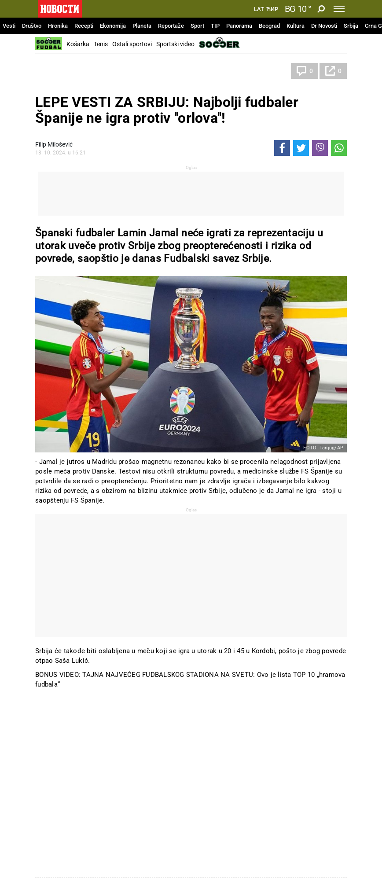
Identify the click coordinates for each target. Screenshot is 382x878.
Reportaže (171, 25)
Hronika (58, 25)
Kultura (295, 25)
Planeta (141, 25)
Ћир (272, 9)
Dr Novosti (324, 25)
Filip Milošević (54, 144)
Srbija (351, 25)
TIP (215, 25)
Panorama (239, 25)
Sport (197, 25)
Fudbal (53, 71)
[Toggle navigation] (339, 9)
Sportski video (175, 44)
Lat (259, 9)
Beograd (269, 25)
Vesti (9, 25)
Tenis (101, 44)
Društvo (31, 25)
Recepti (83, 25)
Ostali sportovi (132, 44)
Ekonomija (113, 25)
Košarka (77, 44)
